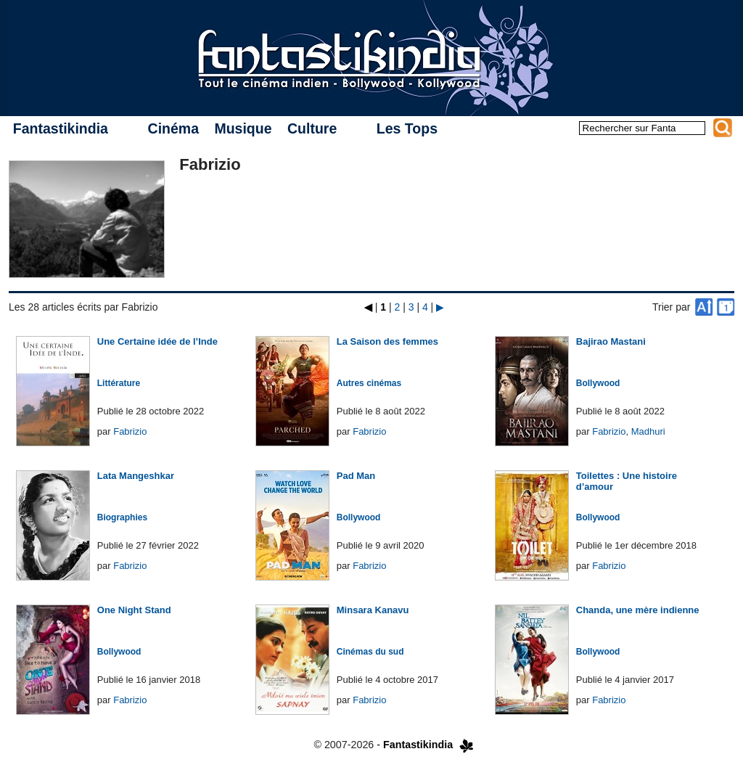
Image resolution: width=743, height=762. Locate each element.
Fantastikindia (60, 128)
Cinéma (173, 128)
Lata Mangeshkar (135, 475)
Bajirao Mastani (611, 341)
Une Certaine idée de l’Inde (157, 341)
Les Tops (407, 128)
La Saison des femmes (387, 341)
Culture (312, 128)
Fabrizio (130, 431)
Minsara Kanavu (373, 610)
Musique (242, 128)
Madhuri (648, 431)
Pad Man (356, 475)
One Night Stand (134, 610)
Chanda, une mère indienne (637, 610)
